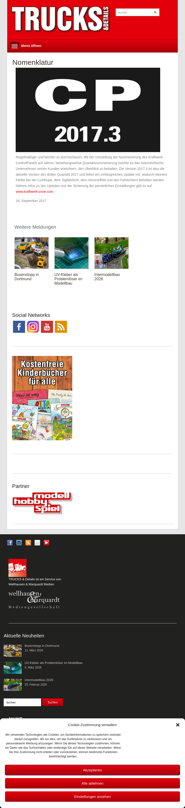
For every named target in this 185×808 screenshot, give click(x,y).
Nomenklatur (32, 62)
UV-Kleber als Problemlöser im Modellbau (68, 279)
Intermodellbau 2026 (39, 680)
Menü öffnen (31, 46)
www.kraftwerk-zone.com (34, 192)
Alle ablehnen (93, 783)
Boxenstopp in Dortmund (26, 277)
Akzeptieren (92, 770)
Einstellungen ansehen (92, 797)
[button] (177, 724)
